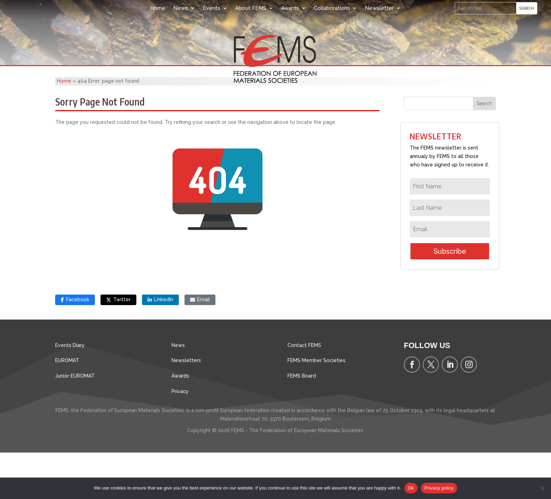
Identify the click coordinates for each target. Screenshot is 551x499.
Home (158, 8)
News (180, 8)
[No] (542, 488)
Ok (411, 488)
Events (211, 8)
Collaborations (332, 8)
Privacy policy (439, 488)
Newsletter (379, 8)
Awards (290, 8)
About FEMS (250, 8)
